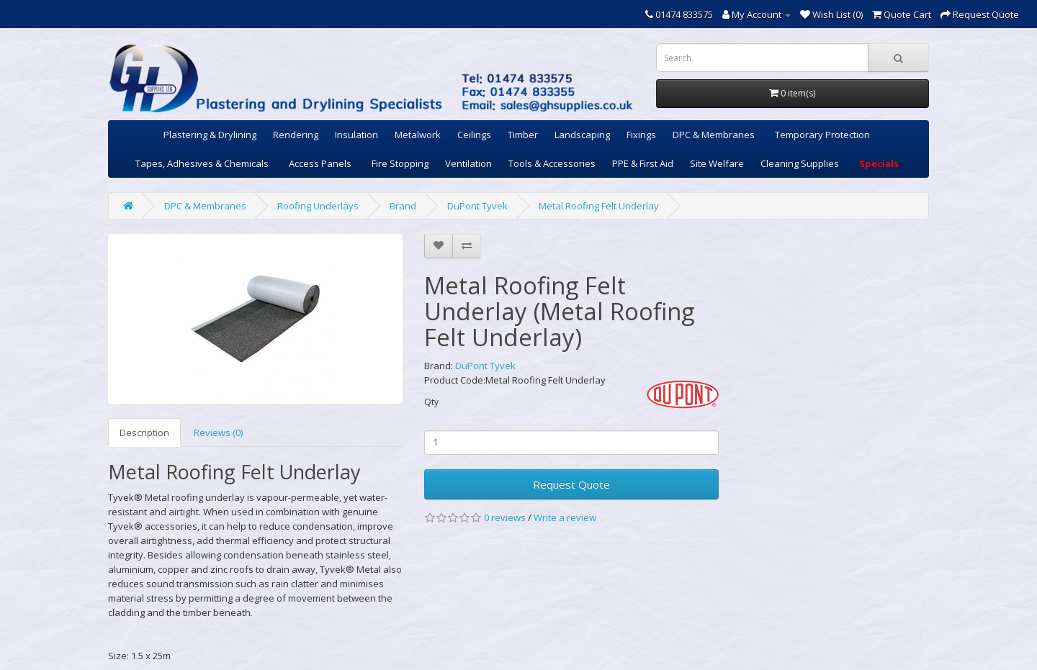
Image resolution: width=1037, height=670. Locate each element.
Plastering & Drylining (209, 134)
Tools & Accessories (552, 163)
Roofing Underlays (318, 205)
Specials (879, 163)
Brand (403, 205)
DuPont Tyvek (477, 205)
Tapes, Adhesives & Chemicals (202, 163)
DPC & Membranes (714, 134)
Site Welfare (717, 163)
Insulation (356, 134)
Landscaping (582, 134)
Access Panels (320, 163)
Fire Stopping (400, 163)
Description (144, 432)
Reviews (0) (218, 432)
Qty (431, 402)
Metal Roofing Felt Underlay (599, 205)
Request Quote (571, 484)
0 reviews (505, 517)
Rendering (295, 134)
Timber (523, 134)
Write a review (565, 517)
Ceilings (474, 134)
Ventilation (468, 163)
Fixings (641, 134)
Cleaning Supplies (799, 163)
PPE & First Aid (642, 163)
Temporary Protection (822, 134)
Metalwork (418, 134)
